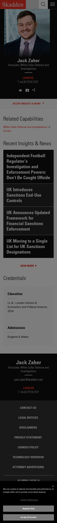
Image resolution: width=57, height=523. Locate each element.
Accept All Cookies (28, 517)
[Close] (53, 486)
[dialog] (28, 502)
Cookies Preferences (29, 500)
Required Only (29, 508)
